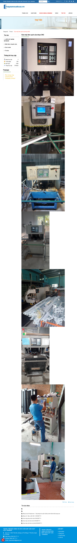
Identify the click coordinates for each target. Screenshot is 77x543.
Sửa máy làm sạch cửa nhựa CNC (22, 31)
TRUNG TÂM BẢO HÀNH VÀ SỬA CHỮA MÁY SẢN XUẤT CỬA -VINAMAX (48, 532)
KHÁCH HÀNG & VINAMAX (45, 13)
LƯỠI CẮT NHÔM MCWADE (9, 40)
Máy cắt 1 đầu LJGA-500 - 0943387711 (31, 516)
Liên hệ (60, 537)
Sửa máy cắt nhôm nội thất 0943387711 (31, 523)
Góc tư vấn (8, 47)
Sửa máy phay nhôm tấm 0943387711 (31, 518)
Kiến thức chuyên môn (11, 44)
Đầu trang (71, 502)
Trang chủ (25, 13)
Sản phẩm (33, 13)
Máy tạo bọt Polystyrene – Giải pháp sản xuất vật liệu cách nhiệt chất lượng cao (40, 513)
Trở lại (65, 502)
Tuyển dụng (61, 535)
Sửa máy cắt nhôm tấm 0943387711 (30, 520)
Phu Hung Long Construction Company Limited (10, 76)
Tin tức (63, 13)
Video (56, 13)
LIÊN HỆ (70, 13)
